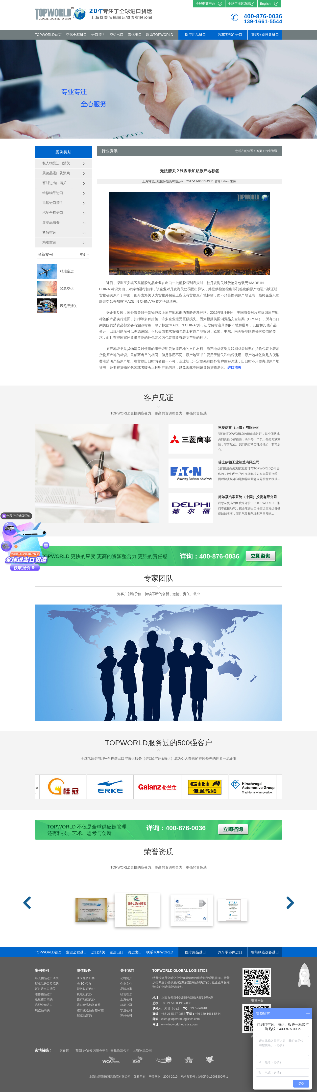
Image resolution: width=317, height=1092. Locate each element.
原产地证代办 (86, 999)
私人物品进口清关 (47, 978)
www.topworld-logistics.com (179, 1024)
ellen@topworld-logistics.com (180, 1019)
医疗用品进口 (195, 35)
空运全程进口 (76, 35)
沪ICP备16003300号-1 (213, 1076)
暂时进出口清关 (45, 989)
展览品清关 (68, 306)
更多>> (84, 254)
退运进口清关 (44, 999)
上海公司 (126, 999)
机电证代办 (84, 994)
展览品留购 (84, 1015)
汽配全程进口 (44, 1005)
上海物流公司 (142, 1050)
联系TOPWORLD (159, 35)
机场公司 (126, 1005)
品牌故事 (126, 989)
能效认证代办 (86, 989)
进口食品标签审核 (89, 1005)
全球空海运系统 (239, 3)
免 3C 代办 (84, 983)
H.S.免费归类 (86, 978)
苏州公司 (126, 1015)
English (265, 3)
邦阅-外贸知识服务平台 (92, 1050)
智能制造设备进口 (265, 35)
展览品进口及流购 (47, 983)
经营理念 (126, 994)
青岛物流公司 (120, 1050)
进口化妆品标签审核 (90, 1010)
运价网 (64, 1050)
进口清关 (98, 35)
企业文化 (126, 983)
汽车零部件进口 (230, 35)
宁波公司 (126, 1010)
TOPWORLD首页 (48, 35)
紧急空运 (67, 289)
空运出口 (116, 35)
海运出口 (135, 35)
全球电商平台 (205, 3)
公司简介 (126, 978)
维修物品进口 (44, 994)
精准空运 (67, 271)
